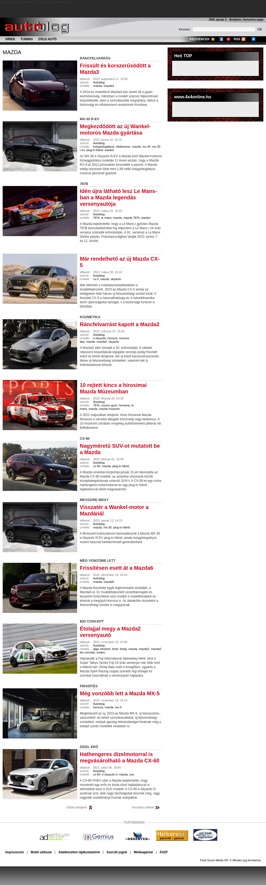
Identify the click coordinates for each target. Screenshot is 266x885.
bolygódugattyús (103, 146)
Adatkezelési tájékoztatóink (79, 852)
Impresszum (14, 852)
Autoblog (99, 82)
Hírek (10, 39)
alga (96, 648)
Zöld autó (47, 39)
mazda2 (102, 341)
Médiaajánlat (143, 852)
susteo (100, 652)
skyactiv (116, 279)
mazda (12, 52)
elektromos (123, 146)
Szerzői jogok (116, 852)
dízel (115, 648)
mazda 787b (131, 217)
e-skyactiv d (109, 774)
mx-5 (118, 707)
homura (112, 338)
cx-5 (96, 279)
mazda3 (108, 85)
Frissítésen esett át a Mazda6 (116, 568)
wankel (109, 150)
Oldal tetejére (76, 807)
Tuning (26, 39)
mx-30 (146, 146)
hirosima (124, 405)
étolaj (123, 648)
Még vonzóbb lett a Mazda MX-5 (120, 693)
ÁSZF (164, 852)
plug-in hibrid (94, 150)
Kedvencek (200, 39)
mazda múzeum (109, 408)
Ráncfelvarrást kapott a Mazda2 (119, 324)
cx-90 (96, 466)
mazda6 (108, 581)
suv (131, 774)
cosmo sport (109, 405)
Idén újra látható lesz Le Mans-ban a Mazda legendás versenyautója (118, 197)
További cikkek (143, 807)
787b (96, 217)
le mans (106, 217)
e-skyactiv (99, 338)
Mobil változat (41, 852)
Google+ (228, 39)
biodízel (105, 648)
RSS (237, 39)
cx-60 (96, 774)
